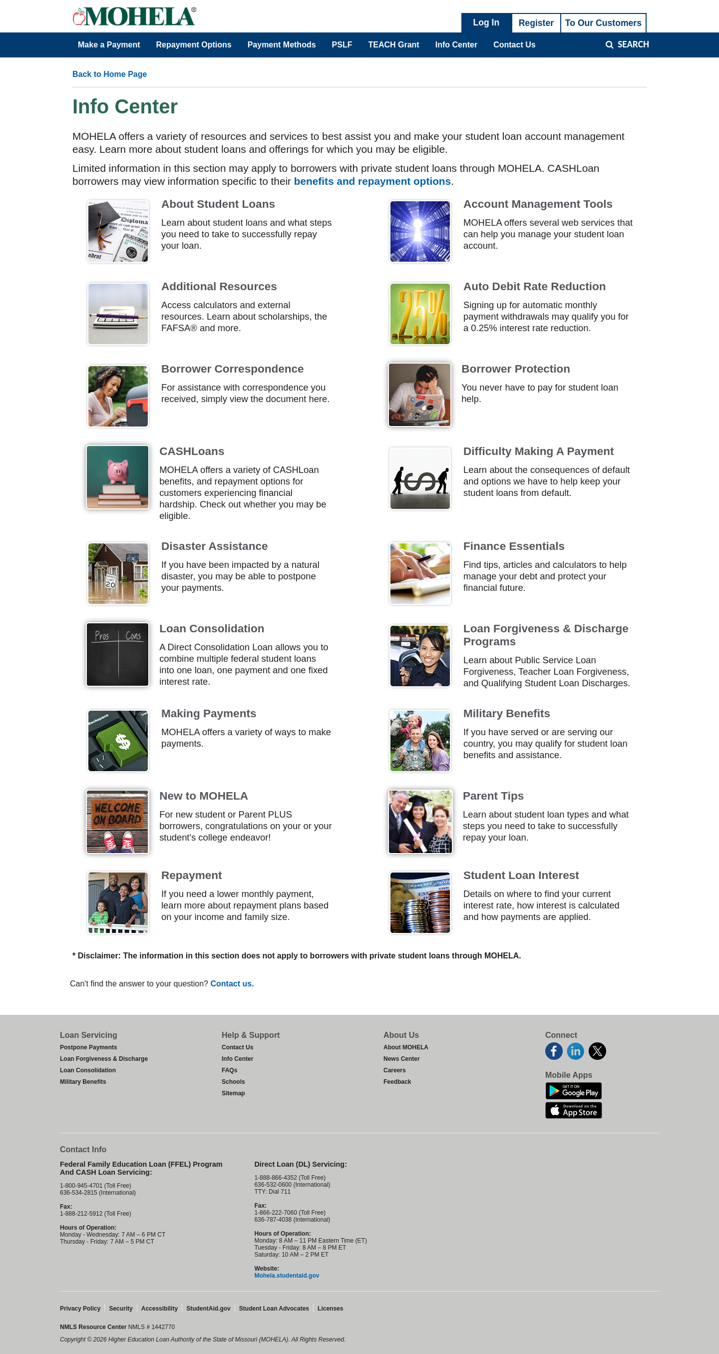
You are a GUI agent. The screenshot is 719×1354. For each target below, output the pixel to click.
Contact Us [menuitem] (514, 44)
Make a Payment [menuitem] (109, 44)
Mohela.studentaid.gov (286, 1275)
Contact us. (232, 983)
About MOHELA (405, 1047)
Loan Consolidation (88, 1070)
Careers (394, 1070)
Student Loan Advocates (274, 1308)
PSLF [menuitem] (342, 44)
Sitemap (233, 1093)
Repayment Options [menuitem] (194, 44)
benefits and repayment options (372, 181)
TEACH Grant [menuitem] (393, 44)
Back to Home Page (109, 74)
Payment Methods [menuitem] (282, 44)
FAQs (229, 1070)
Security (120, 1308)
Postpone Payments (88, 1047)
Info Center (237, 1058)
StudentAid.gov (208, 1308)
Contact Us (237, 1047)
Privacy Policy (80, 1308)
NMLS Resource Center (94, 1327)
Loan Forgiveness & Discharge (104, 1058)
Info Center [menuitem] (456, 44)
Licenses (330, 1308)
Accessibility (159, 1308)
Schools (233, 1081)
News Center (401, 1058)
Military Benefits (83, 1081)
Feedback (397, 1081)
